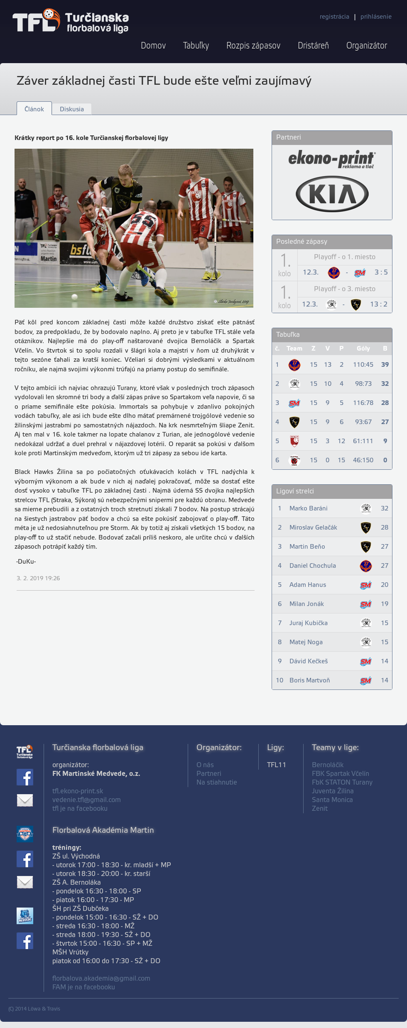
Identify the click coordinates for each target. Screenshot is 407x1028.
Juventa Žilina (333, 791)
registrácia (334, 17)
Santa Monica (332, 800)
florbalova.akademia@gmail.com (101, 979)
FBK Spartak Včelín (340, 774)
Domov (153, 46)
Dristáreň (313, 46)
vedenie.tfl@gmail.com (86, 800)
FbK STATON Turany (342, 783)
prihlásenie (376, 17)
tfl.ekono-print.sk (77, 791)
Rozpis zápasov (253, 46)
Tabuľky (196, 46)
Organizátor (366, 46)
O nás (205, 765)
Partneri (208, 774)
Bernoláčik (327, 765)
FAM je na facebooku (83, 987)
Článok (34, 110)
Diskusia (72, 110)
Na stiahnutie (216, 783)
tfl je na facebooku (80, 809)
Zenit (320, 809)
